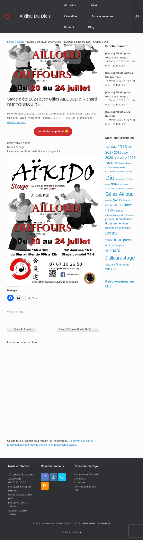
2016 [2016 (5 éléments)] (131, 147)
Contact (69, 27)
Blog (91, 27)
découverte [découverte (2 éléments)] (120, 179)
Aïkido (94, 5)
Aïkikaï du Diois (16, 122)
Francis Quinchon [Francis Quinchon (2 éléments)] (126, 188)
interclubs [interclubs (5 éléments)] (112, 205)
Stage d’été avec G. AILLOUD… (78, 329)
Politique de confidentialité (96, 523)
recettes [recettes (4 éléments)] (110, 245)
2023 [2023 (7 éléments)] (131, 158)
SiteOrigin (77, 532)
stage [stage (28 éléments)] (128, 258)
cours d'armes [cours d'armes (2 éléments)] (126, 171)
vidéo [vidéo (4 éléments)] (108, 268)
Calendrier (70, 16)
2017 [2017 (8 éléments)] (109, 152)
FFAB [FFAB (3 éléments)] (113, 184)
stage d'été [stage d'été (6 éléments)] (113, 264)
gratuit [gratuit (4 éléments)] (117, 200)
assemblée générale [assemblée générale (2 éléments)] (115, 167)
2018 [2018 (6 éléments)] (117, 152)
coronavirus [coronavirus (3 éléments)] (111, 171)
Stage (20, 41)
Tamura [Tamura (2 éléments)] (125, 264)
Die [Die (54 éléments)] (109, 177)
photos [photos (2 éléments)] (118, 228)
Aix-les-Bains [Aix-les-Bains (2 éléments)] (125, 163)
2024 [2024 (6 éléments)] (109, 163)
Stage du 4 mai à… (21, 329)
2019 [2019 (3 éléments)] (125, 152)
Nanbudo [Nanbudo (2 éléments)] (109, 228)
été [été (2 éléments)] (114, 269)
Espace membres (102, 16)
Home (10, 41)
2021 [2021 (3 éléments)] (116, 158)
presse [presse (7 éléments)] (128, 240)
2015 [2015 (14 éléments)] (122, 146)
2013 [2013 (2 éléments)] (107, 147)
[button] (137, 16)
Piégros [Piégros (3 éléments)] (126, 227)
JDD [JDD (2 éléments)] (121, 205)
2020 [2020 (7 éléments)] (109, 158)
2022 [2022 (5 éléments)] (123, 157)
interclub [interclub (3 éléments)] (126, 200)
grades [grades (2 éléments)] (108, 200)
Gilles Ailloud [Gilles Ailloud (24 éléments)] (119, 194)
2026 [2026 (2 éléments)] (115, 163)
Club (70, 5)
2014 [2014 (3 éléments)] (114, 147)
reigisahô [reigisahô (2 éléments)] (120, 245)
